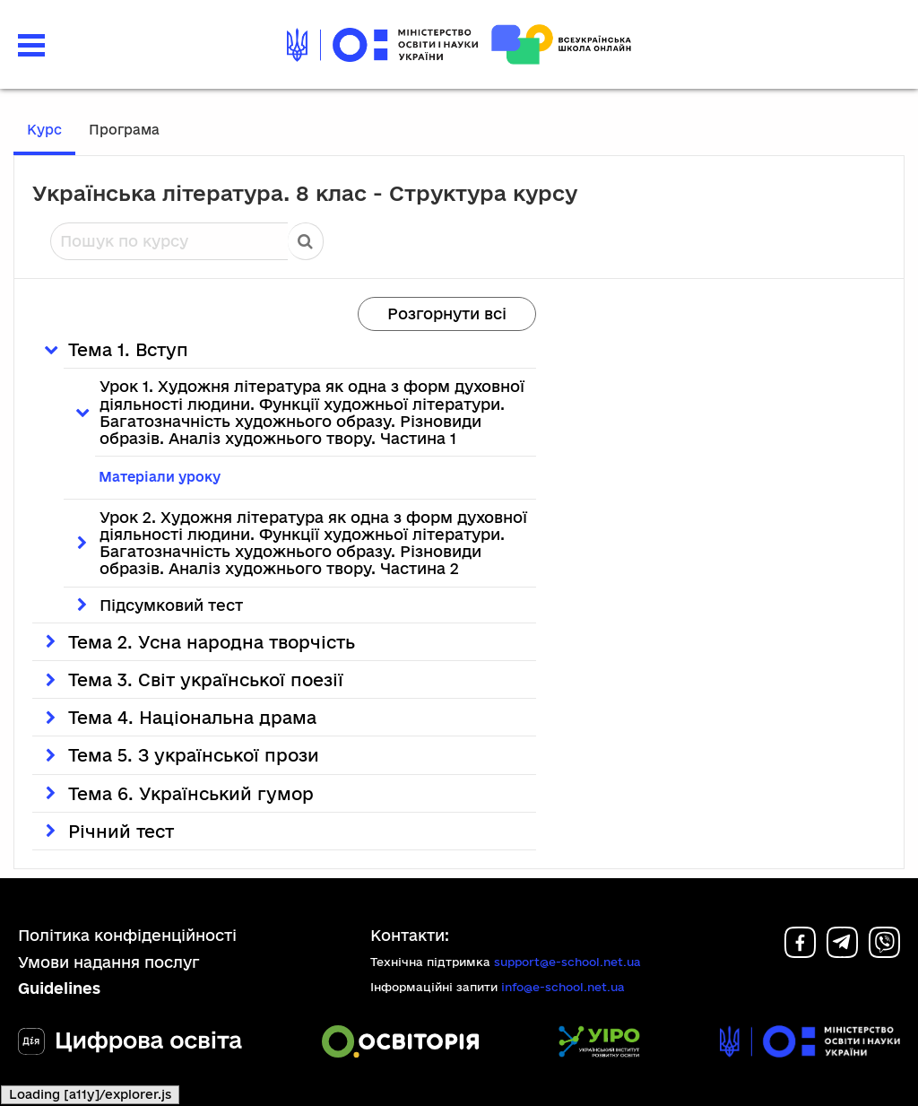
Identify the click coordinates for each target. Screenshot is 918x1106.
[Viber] (884, 952)
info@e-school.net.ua (563, 986)
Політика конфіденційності (127, 935)
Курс (44, 129)
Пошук (306, 241)
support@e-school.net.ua (567, 961)
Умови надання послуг (109, 962)
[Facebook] (800, 952)
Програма (124, 129)
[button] (31, 43)
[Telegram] (842, 952)
